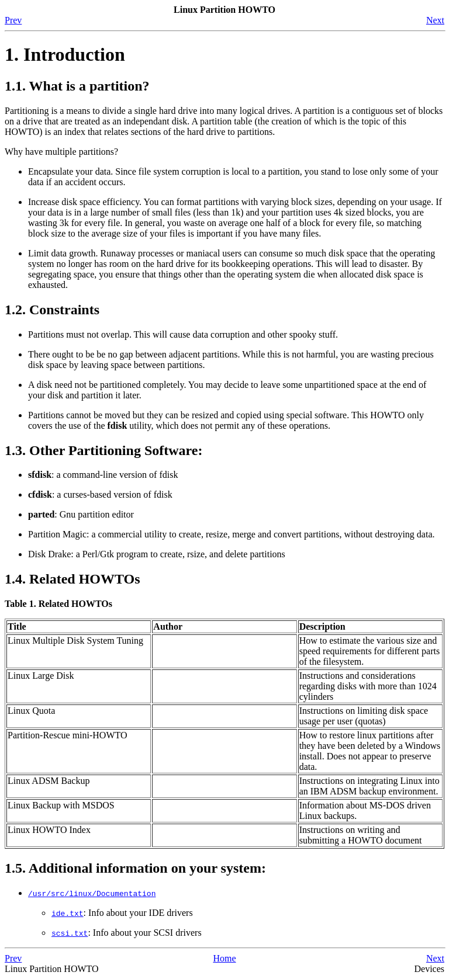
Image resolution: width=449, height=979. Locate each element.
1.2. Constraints (52, 309)
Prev (13, 20)
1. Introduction (65, 54)
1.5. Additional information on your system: (135, 868)
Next (435, 20)
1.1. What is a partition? (77, 85)
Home (224, 958)
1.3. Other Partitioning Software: (103, 450)
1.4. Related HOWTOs (72, 578)
